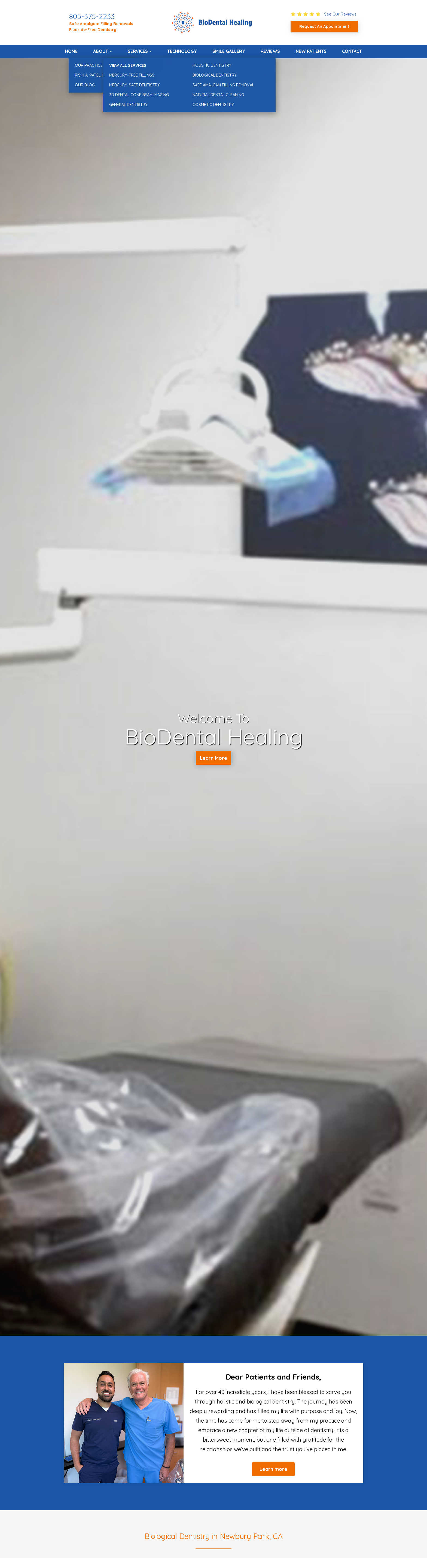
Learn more (273, 1469)
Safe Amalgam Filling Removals (101, 23)
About (100, 51)
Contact (352, 51)
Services (138, 51)
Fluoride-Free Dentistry (92, 29)
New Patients (311, 51)
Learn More (213, 758)
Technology (182, 51)
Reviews (270, 51)
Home (71, 51)
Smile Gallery (228, 51)
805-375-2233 (92, 16)
